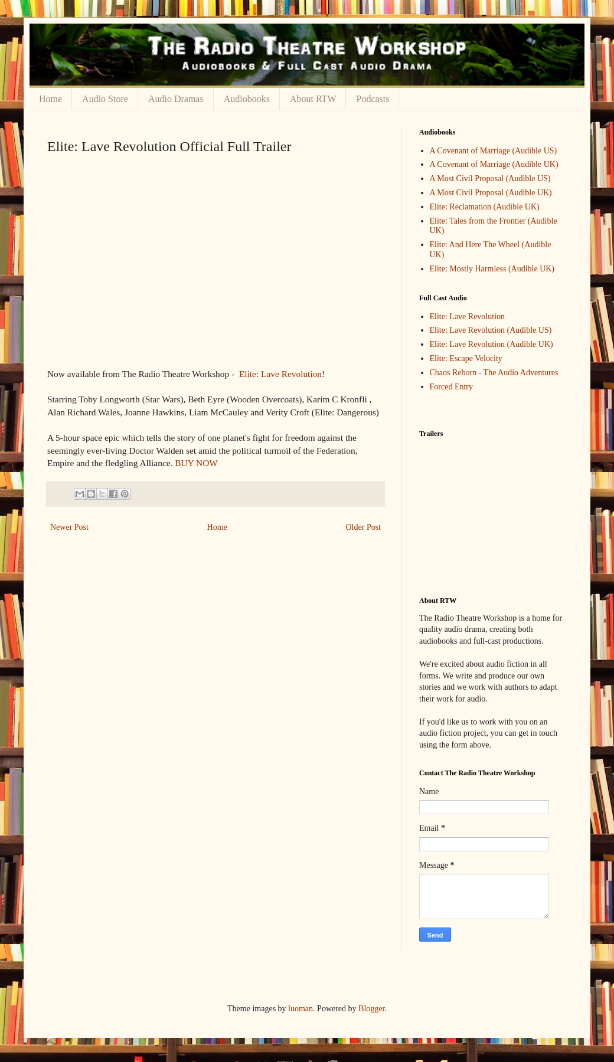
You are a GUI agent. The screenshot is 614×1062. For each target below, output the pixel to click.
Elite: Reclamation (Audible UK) (485, 206)
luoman (300, 1008)
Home (50, 99)
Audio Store (105, 99)
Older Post (363, 527)
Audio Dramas (176, 99)
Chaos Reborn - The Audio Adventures (494, 372)
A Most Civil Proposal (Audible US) (490, 178)
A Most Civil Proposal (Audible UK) (491, 192)
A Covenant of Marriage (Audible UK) (494, 164)
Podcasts (372, 99)
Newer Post (69, 527)
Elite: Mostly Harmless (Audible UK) (492, 268)
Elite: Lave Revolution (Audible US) (491, 330)
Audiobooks (247, 99)
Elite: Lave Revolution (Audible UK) (491, 344)
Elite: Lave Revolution (280, 374)
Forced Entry (451, 386)
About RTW (313, 99)
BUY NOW (196, 463)
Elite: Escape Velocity (466, 358)
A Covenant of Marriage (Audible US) (493, 150)
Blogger (371, 1008)
